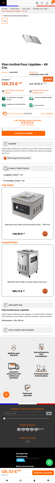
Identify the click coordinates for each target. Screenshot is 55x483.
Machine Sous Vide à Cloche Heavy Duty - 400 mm (27, 224)
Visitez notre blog (27, 438)
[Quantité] (20, 129)
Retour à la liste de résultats (16, 16)
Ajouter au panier (23, 133)
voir (49, 418)
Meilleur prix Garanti (14, 354)
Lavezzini (13, 72)
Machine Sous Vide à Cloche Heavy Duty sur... (27, 282)
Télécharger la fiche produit (18, 158)
